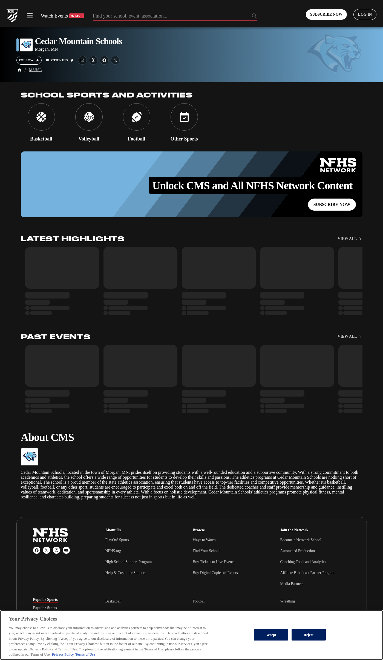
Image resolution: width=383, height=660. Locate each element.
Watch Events (62, 16)
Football (199, 601)
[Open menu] (30, 16)
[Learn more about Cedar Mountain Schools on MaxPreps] (93, 60)
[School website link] (82, 60)
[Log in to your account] (364, 14)
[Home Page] (19, 70)
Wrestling (287, 601)
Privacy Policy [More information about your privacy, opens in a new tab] (63, 654)
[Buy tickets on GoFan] (60, 60)
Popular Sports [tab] (45, 600)
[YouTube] (66, 550)
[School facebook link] (104, 60)
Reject (308, 635)
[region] (191, 635)
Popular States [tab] (45, 608)
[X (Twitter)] (46, 550)
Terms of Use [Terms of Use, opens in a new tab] (85, 654)
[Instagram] (56, 550)
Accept (271, 635)
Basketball (113, 601)
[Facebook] (36, 550)
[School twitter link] (115, 60)
